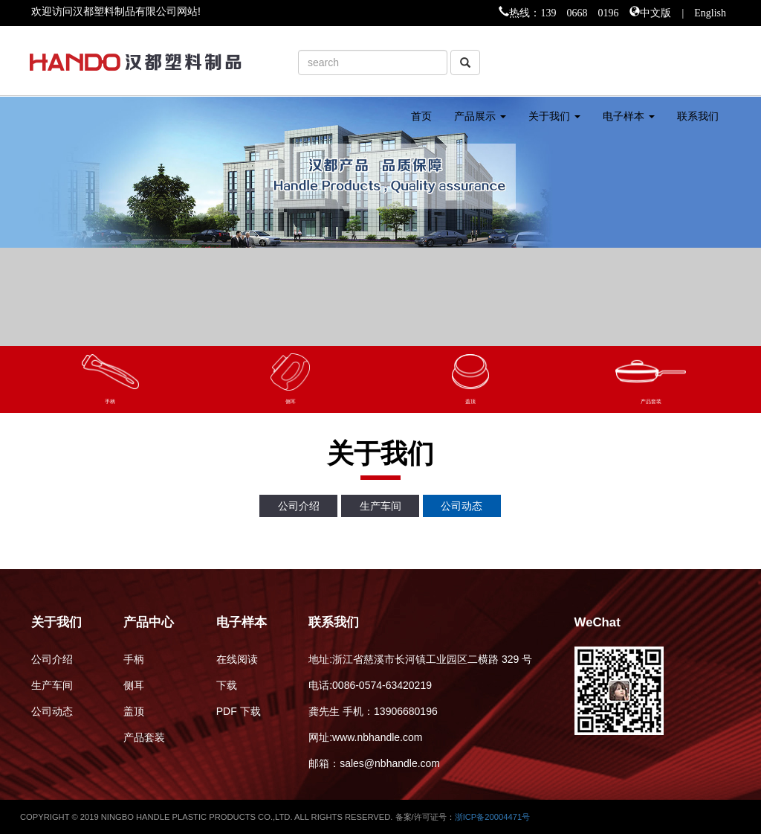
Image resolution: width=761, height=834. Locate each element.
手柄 (133, 659)
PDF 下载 (238, 711)
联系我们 (698, 116)
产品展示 (480, 116)
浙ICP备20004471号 (492, 816)
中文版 (655, 11)
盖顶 (133, 711)
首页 (421, 116)
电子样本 (629, 116)
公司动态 (461, 506)
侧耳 (133, 685)
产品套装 (144, 737)
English (710, 11)
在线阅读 (237, 659)
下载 (226, 685)
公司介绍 (299, 506)
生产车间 (380, 506)
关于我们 (554, 116)
